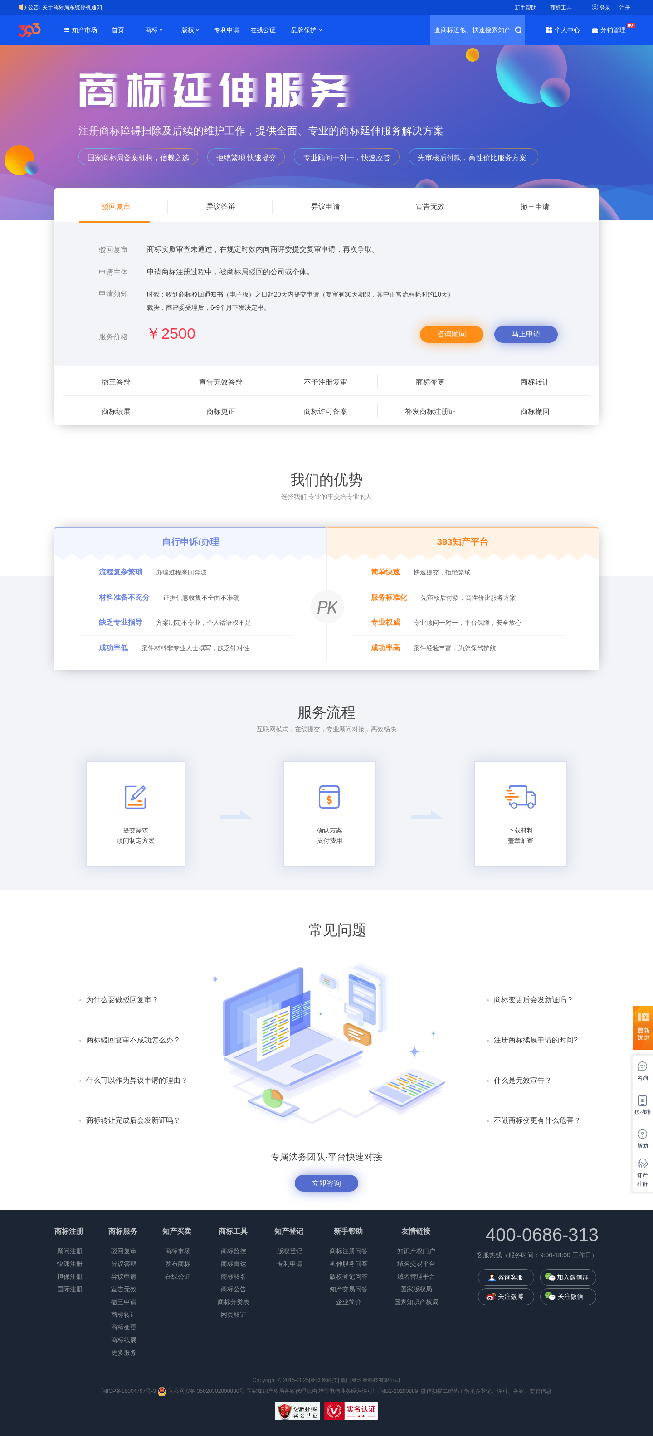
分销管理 (615, 29)
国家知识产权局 (416, 1301)
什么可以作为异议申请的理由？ (137, 1080)
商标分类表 (233, 1301)
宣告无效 (123, 1289)
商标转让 (123, 1314)
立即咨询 (326, 1183)
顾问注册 (70, 1251)
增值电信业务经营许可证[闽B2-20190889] (368, 1391)
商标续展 (123, 1340)
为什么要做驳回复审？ (122, 999)
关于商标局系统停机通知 (72, 7)
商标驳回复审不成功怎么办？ (133, 1040)
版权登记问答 (349, 1276)
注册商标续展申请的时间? (536, 1040)
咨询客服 (510, 1277)
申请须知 (113, 293)
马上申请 (526, 334)
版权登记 (289, 1251)
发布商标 (177, 1263)
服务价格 (113, 337)
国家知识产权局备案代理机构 (281, 1391)
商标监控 (233, 1251)
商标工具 (561, 8)
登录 (604, 8)
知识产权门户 (416, 1251)
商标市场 (177, 1251)
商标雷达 (233, 1263)
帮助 (642, 1146)
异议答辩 (123, 1263)
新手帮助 (525, 8)
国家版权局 (416, 1289)
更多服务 (123, 1352)
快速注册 (70, 1263)
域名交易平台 (416, 1263)
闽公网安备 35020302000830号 (200, 1391)
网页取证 (233, 1314)
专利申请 (226, 30)
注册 (624, 8)
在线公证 (263, 30)
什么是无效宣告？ (523, 1080)
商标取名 (233, 1276)
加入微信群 (573, 1277)
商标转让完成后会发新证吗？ (133, 1120)
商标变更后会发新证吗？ (534, 999)
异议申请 (123, 1276)
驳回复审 (113, 249)
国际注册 (70, 1289)
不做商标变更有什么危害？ (537, 1120)
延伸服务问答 (349, 1263)
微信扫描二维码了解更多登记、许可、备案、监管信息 (486, 1391)
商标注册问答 (349, 1251)
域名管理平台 (416, 1276)
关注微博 (510, 1296)
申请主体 (113, 272)
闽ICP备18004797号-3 (129, 1391)
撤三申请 (123, 1301)
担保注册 (70, 1276)
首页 (118, 30)
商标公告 (233, 1289)
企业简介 (348, 1301)
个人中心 (567, 30)
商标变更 (123, 1327)
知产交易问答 (349, 1289)
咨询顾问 (451, 334)
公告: (34, 7)
